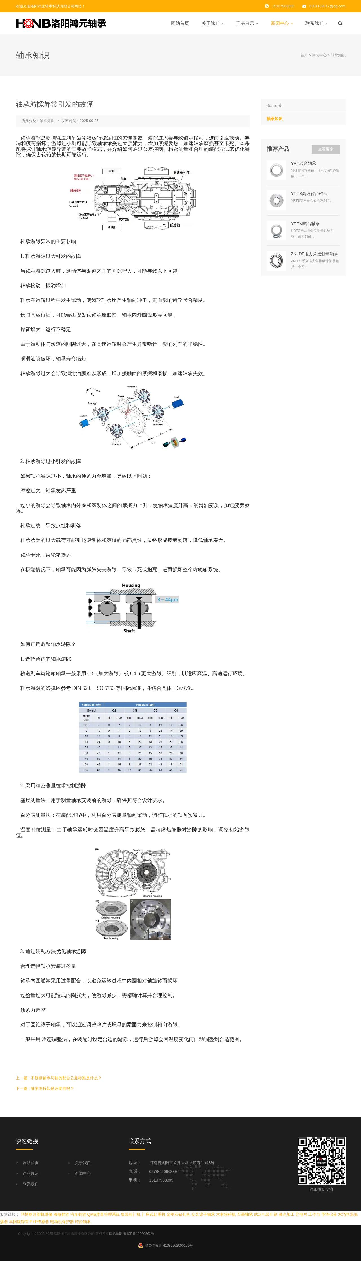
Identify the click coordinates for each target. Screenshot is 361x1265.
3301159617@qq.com (327, 6)
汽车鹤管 (78, 1217)
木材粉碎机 (226, 1217)
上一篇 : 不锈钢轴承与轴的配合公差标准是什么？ (59, 1081)
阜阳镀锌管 (19, 1225)
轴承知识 (338, 59)
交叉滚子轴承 (203, 1217)
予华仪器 (329, 1217)
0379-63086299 (163, 1175)
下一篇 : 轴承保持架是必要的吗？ (45, 1091)
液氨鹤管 (61, 1217)
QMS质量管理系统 (103, 1217)
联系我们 (314, 25)
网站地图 (116, 1237)
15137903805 (161, 1183)
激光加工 (286, 1217)
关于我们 (210, 25)
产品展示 (245, 25)
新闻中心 (280, 25)
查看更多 (326, 152)
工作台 (314, 1217)
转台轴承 (83, 1225)
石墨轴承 (245, 1217)
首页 (304, 59)
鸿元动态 (274, 109)
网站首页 (180, 25)
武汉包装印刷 (266, 1217)
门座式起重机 (153, 1217)
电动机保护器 (62, 1225)
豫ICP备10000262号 (138, 1237)
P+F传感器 (39, 1225)
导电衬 (301, 1217)
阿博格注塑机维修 (36, 1217)
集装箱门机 (131, 1217)
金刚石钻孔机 (178, 1217)
